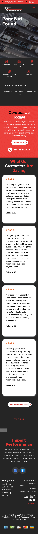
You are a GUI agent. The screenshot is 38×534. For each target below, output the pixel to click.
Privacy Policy (20, 519)
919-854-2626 (18, 450)
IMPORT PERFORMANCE (15, 85)
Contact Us (7, 495)
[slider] (10, 179)
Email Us (32, 503)
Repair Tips (7, 492)
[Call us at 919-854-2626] (19, 150)
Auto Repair (7, 487)
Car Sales (6, 490)
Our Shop (6, 484)
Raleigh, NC (11, 213)
